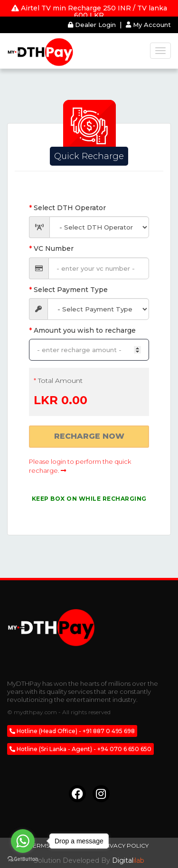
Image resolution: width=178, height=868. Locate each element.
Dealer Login (93, 24)
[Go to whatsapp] (23, 841)
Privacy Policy (124, 845)
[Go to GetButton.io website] (23, 858)
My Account (148, 24)
